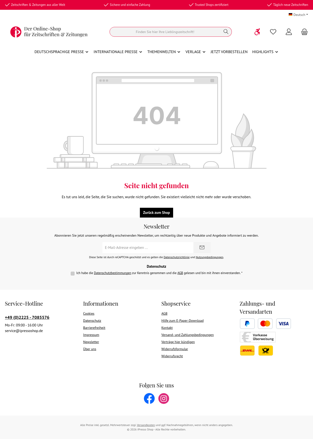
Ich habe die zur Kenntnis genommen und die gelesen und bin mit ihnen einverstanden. (159, 273)
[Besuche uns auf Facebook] (149, 398)
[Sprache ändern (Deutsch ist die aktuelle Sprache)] (298, 15)
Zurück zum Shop (156, 212)
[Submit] (202, 247)
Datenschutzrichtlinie (177, 257)
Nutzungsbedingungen (209, 257)
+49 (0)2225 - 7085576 (27, 317)
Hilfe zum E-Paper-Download (182, 320)
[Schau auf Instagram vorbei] (163, 398)
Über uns (89, 349)
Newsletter (91, 342)
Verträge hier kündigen (178, 342)
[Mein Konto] (288, 32)
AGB (180, 273)
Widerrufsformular (174, 349)
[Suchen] (165, 32)
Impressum (91, 335)
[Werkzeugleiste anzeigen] (257, 32)
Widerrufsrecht (172, 356)
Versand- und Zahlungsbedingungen (187, 335)
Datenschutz (92, 320)
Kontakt (167, 327)
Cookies (88, 313)
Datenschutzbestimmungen (112, 273)
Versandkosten (146, 425)
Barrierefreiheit (94, 327)
